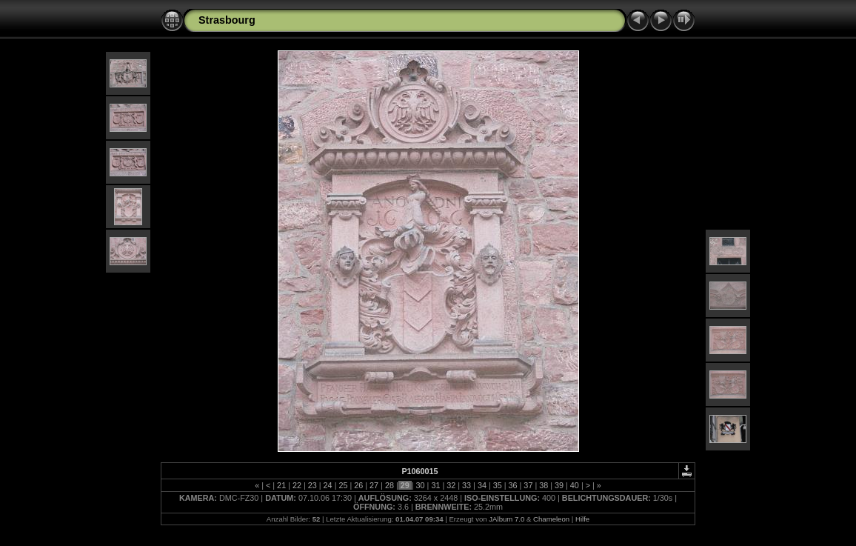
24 (328, 485)
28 (389, 485)
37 (528, 485)
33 (466, 485)
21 (281, 485)
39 (559, 485)
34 (482, 485)
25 (343, 485)
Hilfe (582, 519)
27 (374, 485)
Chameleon (551, 519)
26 (358, 485)
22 (297, 485)
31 (435, 485)
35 (497, 485)
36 (513, 485)
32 (451, 485)
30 (420, 485)
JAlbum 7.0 (506, 519)
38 (543, 485)
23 (312, 485)
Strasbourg (226, 20)
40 (574, 485)
